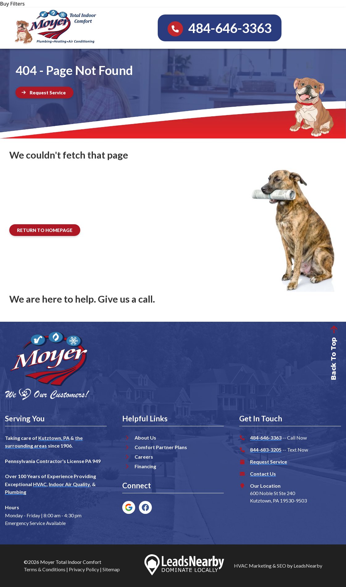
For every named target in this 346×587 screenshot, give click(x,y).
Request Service (268, 462)
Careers (144, 457)
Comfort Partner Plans (161, 447)
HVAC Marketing (253, 565)
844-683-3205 (265, 450)
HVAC (40, 484)
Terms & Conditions (44, 569)
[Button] (44, 92)
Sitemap (111, 569)
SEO (281, 565)
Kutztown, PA (53, 438)
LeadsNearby (308, 565)
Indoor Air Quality (69, 484)
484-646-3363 (265, 437)
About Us (145, 437)
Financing (145, 466)
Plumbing (15, 492)
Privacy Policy (84, 569)
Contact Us (263, 474)
